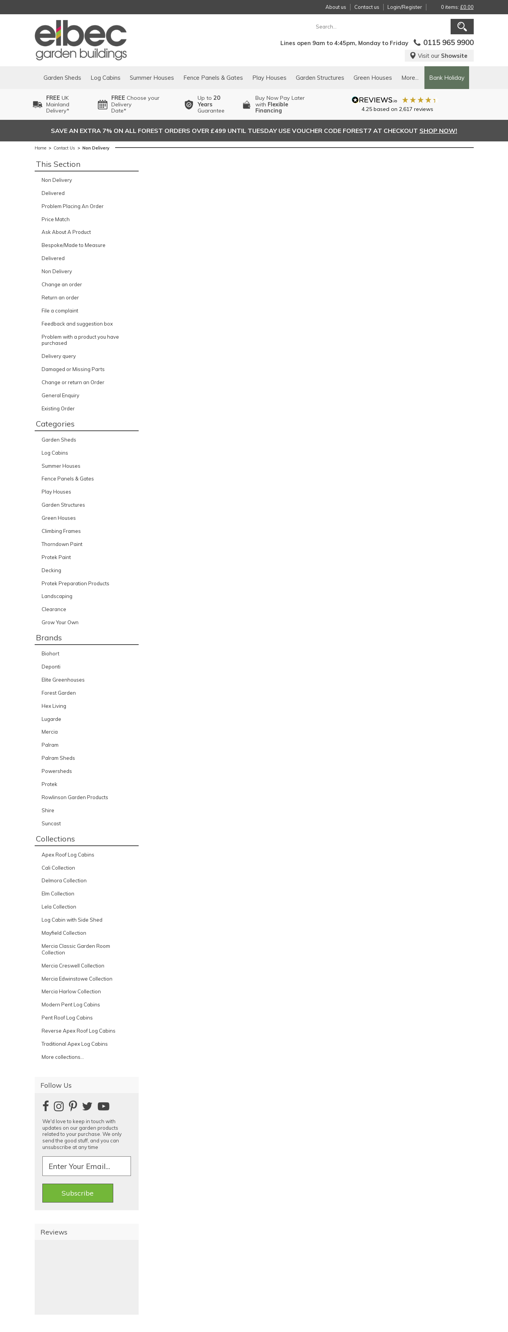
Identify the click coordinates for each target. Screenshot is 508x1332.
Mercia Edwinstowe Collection (77, 979)
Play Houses (269, 77)
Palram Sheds (58, 758)
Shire (48, 810)
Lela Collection (59, 907)
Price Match (56, 219)
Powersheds (57, 771)
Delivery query (59, 356)
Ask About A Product (66, 232)
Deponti (51, 666)
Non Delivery (57, 180)
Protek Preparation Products (75, 583)
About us (335, 7)
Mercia (50, 732)
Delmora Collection (64, 880)
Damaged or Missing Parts (73, 369)
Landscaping (57, 596)
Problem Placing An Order (73, 206)
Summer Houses (152, 77)
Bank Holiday (446, 77)
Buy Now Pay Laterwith (280, 104)
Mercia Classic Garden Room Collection (76, 949)
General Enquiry (60, 395)
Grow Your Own (60, 622)
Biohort (50, 653)
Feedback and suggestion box (77, 324)
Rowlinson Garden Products (75, 797)
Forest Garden (59, 693)
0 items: (457, 7)
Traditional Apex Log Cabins (75, 1044)
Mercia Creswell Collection (73, 965)
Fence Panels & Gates (213, 77)
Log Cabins (106, 77)
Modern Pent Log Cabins (71, 1004)
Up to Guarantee (211, 104)
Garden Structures (320, 77)
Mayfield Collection (64, 933)
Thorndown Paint (62, 544)
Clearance (54, 609)
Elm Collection (58, 893)
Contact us (366, 7)
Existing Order (58, 408)
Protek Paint (56, 557)
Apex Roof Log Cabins (68, 855)
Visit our (438, 55)
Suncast (51, 823)
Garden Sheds (62, 77)
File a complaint (60, 310)
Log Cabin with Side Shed (72, 920)
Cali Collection (58, 868)
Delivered (53, 193)
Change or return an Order (73, 382)
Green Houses (373, 77)
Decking (51, 570)
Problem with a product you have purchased (80, 340)
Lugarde (51, 719)
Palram (50, 745)
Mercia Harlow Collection (71, 991)
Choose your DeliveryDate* (135, 104)
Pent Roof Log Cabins (67, 1018)
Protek (49, 784)
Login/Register (404, 7)
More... (410, 77)
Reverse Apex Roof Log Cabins (79, 1031)
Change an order (62, 284)
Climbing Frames (61, 531)
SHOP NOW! (438, 130)
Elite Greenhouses (63, 680)
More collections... (63, 1057)
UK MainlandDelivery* (57, 104)
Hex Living (54, 706)
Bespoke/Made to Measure (74, 245)
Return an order (60, 297)
